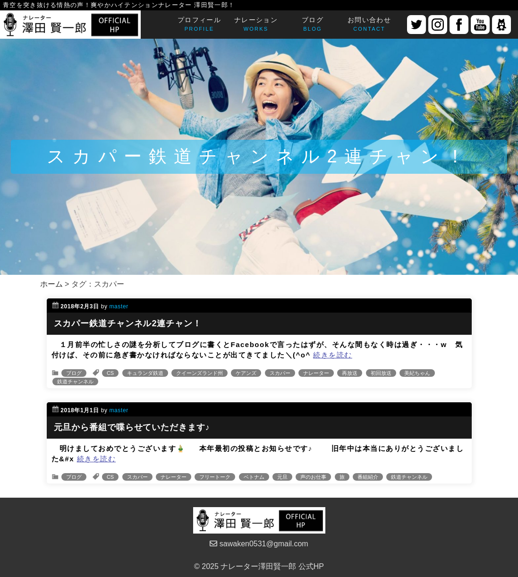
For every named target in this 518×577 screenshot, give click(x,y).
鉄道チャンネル (75, 381)
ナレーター (316, 373)
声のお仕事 (313, 477)
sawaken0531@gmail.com (259, 544)
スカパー (280, 373)
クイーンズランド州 (199, 373)
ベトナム (254, 477)
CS (110, 373)
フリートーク (214, 477)
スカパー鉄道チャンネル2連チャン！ (128, 323)
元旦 (282, 477)
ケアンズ (246, 373)
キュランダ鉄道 (145, 373)
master (119, 306)
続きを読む (332, 355)
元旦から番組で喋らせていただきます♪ (132, 427)
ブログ (74, 373)
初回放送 (381, 373)
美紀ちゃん (417, 373)
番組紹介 (367, 477)
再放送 (349, 373)
